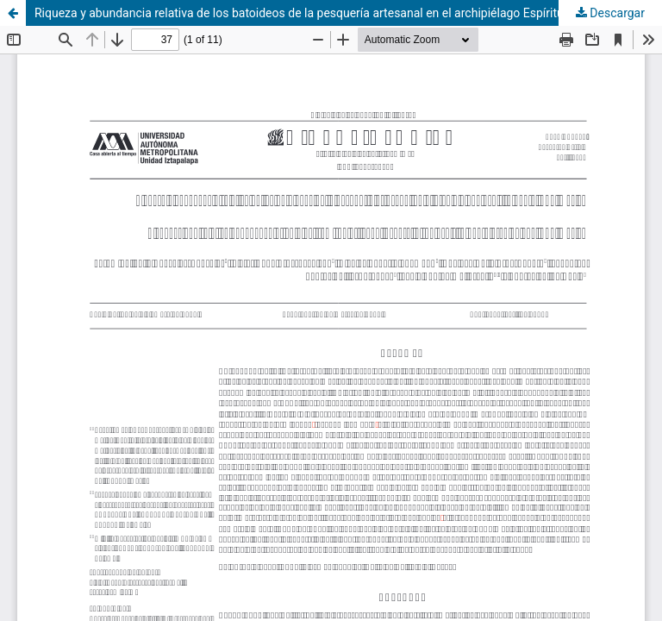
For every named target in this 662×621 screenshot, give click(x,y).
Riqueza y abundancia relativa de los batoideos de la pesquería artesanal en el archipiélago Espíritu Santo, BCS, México (348, 13)
